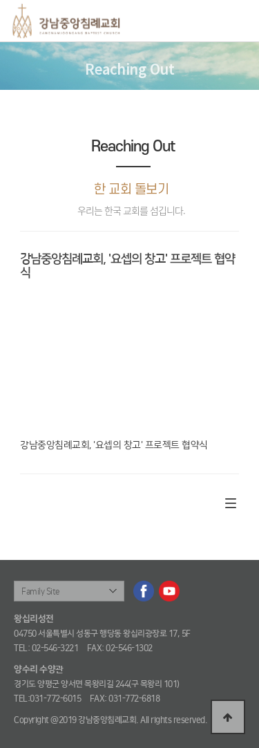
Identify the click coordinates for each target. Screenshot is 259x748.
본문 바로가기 (0, 0)
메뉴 (237, 24)
